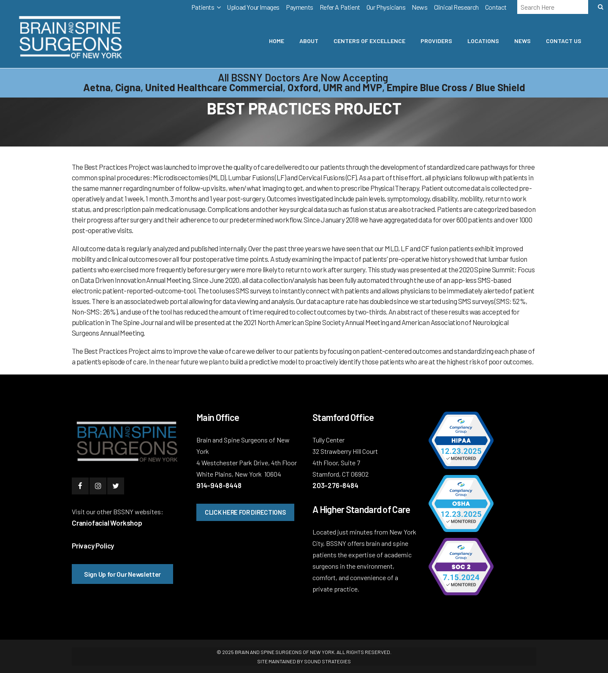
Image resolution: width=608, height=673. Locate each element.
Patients (202, 7)
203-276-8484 (335, 485)
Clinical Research (456, 7)
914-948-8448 (219, 485)
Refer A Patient (340, 7)
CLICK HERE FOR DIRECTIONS (245, 512)
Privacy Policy (93, 545)
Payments (299, 7)
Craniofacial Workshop (107, 522)
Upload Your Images (253, 7)
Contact (496, 7)
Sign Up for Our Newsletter (122, 574)
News (419, 7)
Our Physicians (385, 7)
